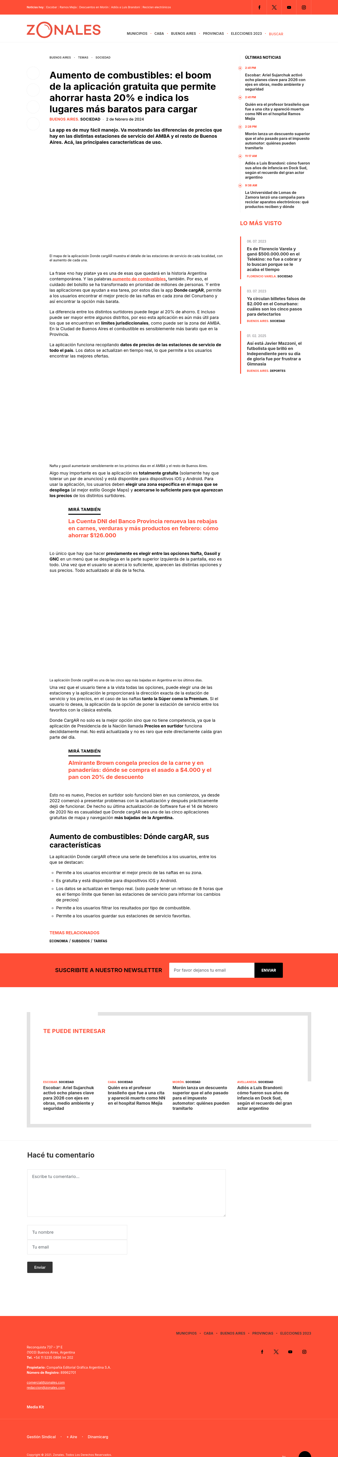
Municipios (137, 33)
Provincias (213, 33)
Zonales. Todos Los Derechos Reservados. (82, 1440)
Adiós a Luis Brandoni (125, 7)
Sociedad (103, 57)
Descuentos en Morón (93, 7)
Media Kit (35, 1392)
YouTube (289, 7)
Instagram (304, 7)
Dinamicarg (98, 1422)
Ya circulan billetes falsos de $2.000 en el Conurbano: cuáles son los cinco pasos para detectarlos (276, 306)
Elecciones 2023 (246, 33)
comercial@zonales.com (46, 1368)
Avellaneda (247, 1082)
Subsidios (81, 941)
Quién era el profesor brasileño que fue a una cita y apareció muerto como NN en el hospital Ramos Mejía (277, 111)
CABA (159, 33)
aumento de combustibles (138, 278)
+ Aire (71, 1422)
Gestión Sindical (41, 1422)
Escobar (51, 7)
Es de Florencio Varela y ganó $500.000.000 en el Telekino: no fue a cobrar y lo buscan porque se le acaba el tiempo (274, 259)
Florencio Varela (261, 276)
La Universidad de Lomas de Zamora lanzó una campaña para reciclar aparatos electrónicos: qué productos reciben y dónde (277, 199)
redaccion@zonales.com (46, 1373)
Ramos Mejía (68, 7)
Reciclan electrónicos (156, 7)
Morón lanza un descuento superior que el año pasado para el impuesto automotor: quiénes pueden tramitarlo (277, 140)
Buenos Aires (183, 33)
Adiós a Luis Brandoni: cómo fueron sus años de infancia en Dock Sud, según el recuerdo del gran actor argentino (277, 170)
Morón (178, 1082)
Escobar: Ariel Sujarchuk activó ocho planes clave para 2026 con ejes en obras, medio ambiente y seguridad (275, 82)
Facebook (259, 7)
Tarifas (100, 941)
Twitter (274, 7)
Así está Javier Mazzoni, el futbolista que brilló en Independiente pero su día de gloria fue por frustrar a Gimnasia (274, 353)
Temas (83, 57)
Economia (59, 941)
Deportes (277, 371)
